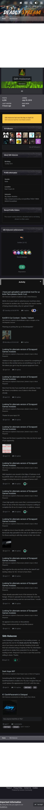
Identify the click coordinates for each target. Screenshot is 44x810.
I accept (38, 804)
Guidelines (3, 807)
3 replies (25, 310)
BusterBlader (21, 320)
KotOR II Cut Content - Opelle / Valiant (18, 318)
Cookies (35, 788)
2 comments (16, 724)
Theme (9, 788)
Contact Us (27, 788)
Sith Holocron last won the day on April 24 (19, 118)
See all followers (34, 147)
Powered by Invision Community (22, 790)
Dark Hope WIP (8, 671)
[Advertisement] (22, 45)
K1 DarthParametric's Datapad (14, 694)
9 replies (25, 342)
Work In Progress (34, 674)
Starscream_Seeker (23, 354)
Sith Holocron (6, 297)
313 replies (16, 687)
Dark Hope (20, 674)
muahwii (19, 297)
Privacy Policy (18, 788)
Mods (33, 697)
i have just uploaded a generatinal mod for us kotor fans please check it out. (21, 293)
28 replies (16, 370)
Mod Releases (32, 297)
